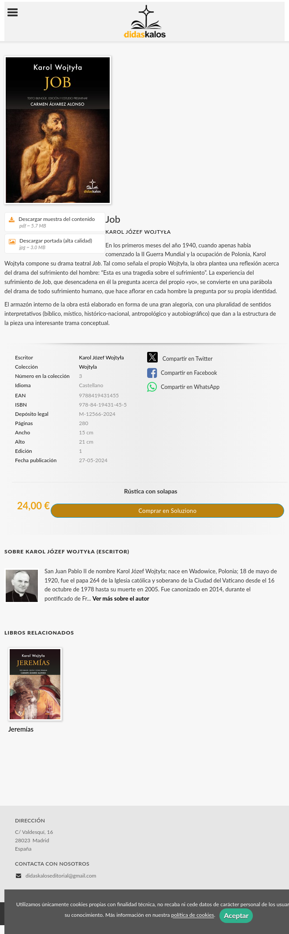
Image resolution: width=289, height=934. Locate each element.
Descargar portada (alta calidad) (52, 243)
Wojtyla (88, 367)
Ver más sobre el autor (121, 598)
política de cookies (192, 915)
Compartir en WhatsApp (183, 387)
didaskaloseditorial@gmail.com (61, 875)
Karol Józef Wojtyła (138, 231)
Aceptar (236, 915)
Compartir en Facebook (182, 373)
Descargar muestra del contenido (52, 222)
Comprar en (167, 510)
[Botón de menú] (15, 13)
